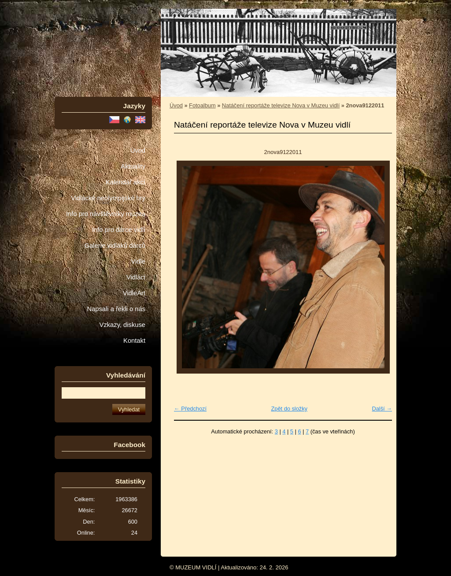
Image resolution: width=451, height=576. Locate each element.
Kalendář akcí (125, 182)
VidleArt (134, 293)
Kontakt (134, 340)
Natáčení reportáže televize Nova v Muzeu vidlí (281, 105)
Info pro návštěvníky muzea (105, 213)
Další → (382, 408)
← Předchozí (190, 408)
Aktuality (133, 166)
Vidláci (135, 277)
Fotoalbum (202, 105)
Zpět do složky (289, 408)
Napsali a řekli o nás (116, 308)
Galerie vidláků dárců (115, 245)
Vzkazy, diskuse (122, 324)
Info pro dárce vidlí (118, 229)
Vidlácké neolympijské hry (108, 198)
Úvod (137, 150)
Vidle (138, 261)
